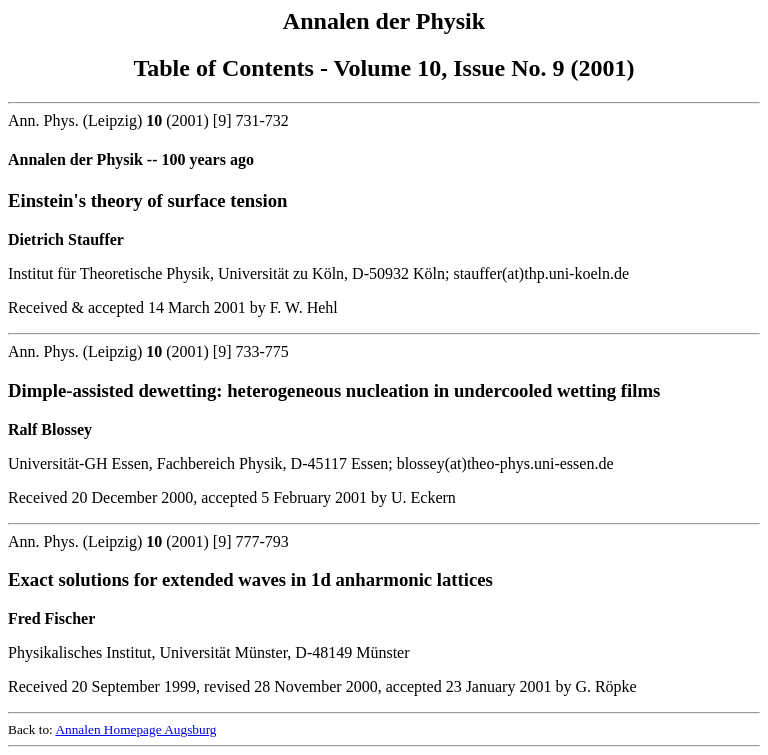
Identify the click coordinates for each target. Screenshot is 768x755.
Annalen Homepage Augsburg (135, 729)
